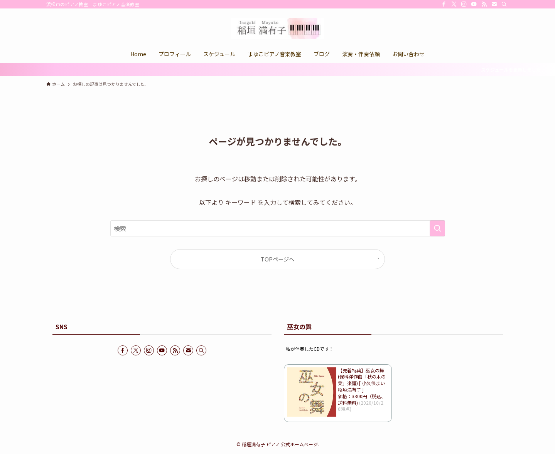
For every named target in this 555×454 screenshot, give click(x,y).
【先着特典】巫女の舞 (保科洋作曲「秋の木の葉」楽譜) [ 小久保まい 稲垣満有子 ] (362, 380)
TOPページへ (277, 259)
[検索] (504, 4)
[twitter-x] (454, 4)
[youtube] (474, 4)
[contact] (494, 4)
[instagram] (464, 4)
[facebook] (444, 4)
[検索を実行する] (437, 228)
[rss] (484, 4)
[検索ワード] (277, 228)
